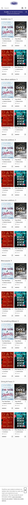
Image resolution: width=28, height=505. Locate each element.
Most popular (6, 261)
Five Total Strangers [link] (7, 39)
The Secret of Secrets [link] (7, 67)
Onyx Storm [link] (18, 39)
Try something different (10, 321)
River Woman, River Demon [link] (20, 67)
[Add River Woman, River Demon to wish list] (25, 74)
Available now (7, 19)
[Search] (2, 8)
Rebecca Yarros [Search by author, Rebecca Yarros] (19, 40)
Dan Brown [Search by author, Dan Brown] (5, 69)
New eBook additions (9, 80)
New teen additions (8, 200)
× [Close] (25, 490)
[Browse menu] (25, 8)
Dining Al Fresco (7, 382)
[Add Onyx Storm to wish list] (25, 46)
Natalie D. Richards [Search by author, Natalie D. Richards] (7, 40)
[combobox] (11, 8)
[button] (12, 39)
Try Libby (6, 12)
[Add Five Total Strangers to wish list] (12, 46)
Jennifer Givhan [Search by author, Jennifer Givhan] (19, 69)
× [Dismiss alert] (26, 12)
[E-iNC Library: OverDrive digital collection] (14, 3)
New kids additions (8, 140)
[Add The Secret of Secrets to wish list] (12, 74)
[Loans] (22, 8)
